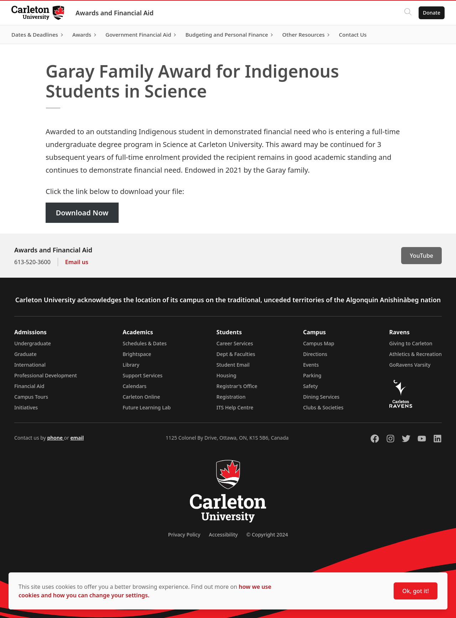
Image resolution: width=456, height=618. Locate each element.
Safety (310, 386)
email (77, 437)
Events (311, 364)
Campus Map (319, 343)
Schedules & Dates (145, 343)
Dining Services (321, 396)
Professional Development (45, 375)
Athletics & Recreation (415, 354)
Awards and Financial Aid (115, 13)
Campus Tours (31, 396)
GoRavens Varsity (410, 364)
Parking (312, 375)
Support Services (142, 375)
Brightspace (137, 354)
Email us (76, 262)
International (30, 364)
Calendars (134, 386)
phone (55, 437)
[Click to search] (407, 12)
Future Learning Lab (147, 407)
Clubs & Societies (323, 407)
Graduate (25, 354)
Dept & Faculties (236, 354)
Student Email (233, 364)
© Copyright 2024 (267, 534)
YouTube (421, 256)
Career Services (235, 343)
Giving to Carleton (410, 343)
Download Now (82, 213)
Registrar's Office (237, 386)
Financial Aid (29, 386)
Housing (227, 375)
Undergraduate (32, 343)
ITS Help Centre (235, 407)
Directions (315, 354)
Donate (431, 12)
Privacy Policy (184, 534)
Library (131, 364)
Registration (231, 396)
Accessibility (223, 534)
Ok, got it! (415, 591)
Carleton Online (141, 396)
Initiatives (26, 407)
